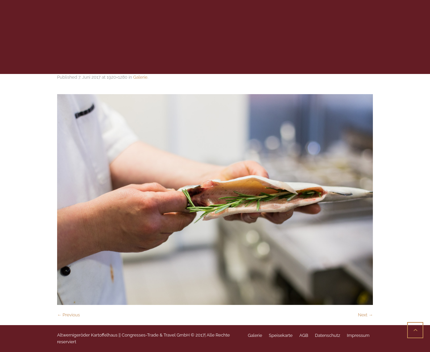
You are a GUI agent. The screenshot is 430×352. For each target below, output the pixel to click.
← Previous (68, 314)
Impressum (358, 335)
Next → (365, 314)
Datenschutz (327, 335)
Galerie (140, 77)
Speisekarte (281, 335)
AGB (303, 335)
